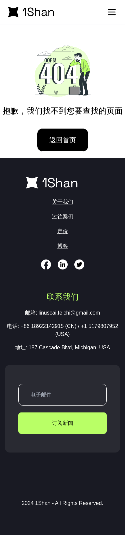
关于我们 (62, 202)
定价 (62, 231)
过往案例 (62, 216)
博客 (62, 246)
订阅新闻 (62, 423)
